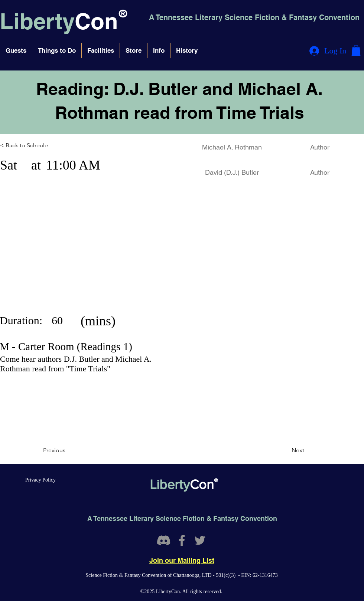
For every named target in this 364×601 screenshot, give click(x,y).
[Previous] (67, 450)
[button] (16, 50)
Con (96, 21)
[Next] (285, 450)
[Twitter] (200, 540)
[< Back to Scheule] (32, 145)
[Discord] (163, 540)
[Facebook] (182, 540)
